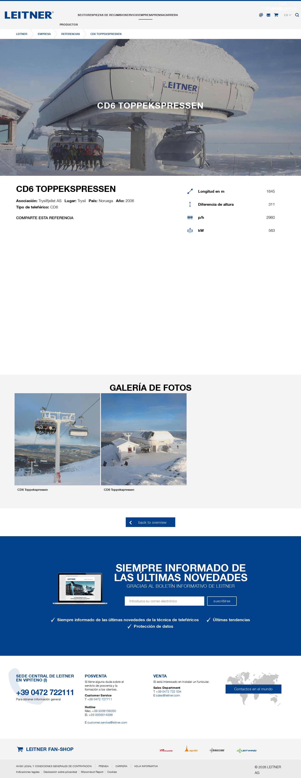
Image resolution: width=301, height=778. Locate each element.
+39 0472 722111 (45, 692)
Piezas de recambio (121, 14)
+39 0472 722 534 (168, 691)
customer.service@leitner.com (107, 722)
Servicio (149, 14)
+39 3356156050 (104, 711)
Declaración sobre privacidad (60, 771)
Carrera (203, 14)
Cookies (112, 771)
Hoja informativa (146, 766)
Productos (71, 14)
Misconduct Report (92, 771)
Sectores (93, 14)
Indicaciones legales (28, 771)
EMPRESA (168, 14)
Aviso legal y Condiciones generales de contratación (54, 766)
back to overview (152, 522)
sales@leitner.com (168, 695)
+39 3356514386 (101, 715)
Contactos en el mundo (253, 689)
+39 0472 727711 (99, 699)
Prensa (185, 14)
